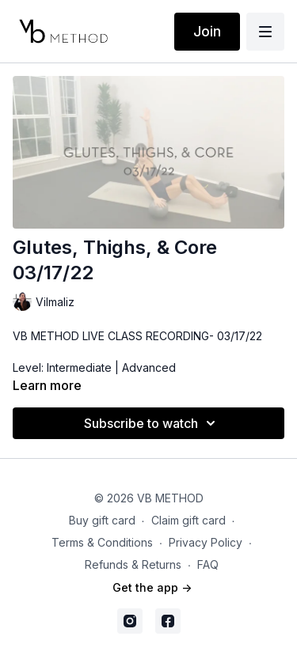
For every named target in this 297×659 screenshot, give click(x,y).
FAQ (208, 564)
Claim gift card (188, 520)
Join (207, 31)
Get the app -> (152, 587)
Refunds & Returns (133, 564)
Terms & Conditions (102, 542)
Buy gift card (102, 520)
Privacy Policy (205, 542)
